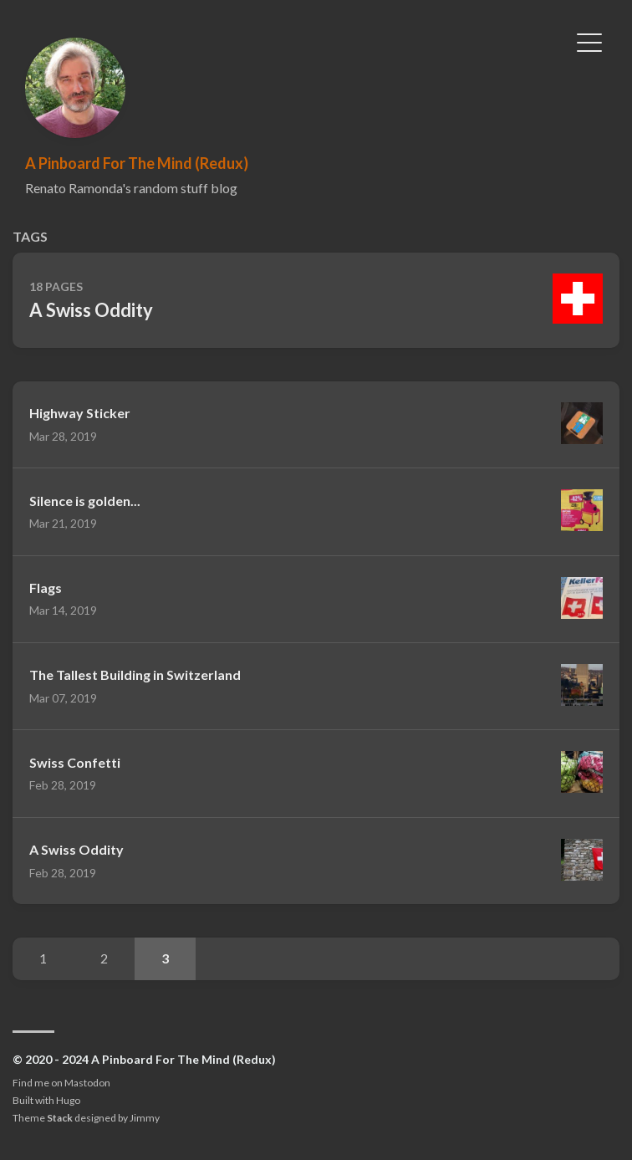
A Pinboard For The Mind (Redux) (136, 163)
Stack (60, 1117)
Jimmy (145, 1117)
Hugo (68, 1100)
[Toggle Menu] (589, 41)
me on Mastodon (72, 1082)
